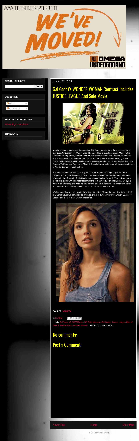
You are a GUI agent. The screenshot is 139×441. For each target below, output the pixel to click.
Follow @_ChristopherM (16, 124)
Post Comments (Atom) (99, 433)
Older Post (128, 425)
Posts (11, 103)
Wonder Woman (80, 325)
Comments (13, 108)
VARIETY (67, 311)
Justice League (118, 322)
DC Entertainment (92, 322)
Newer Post (59, 425)
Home (94, 425)
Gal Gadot (106, 322)
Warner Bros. (66, 325)
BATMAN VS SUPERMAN (71, 322)
